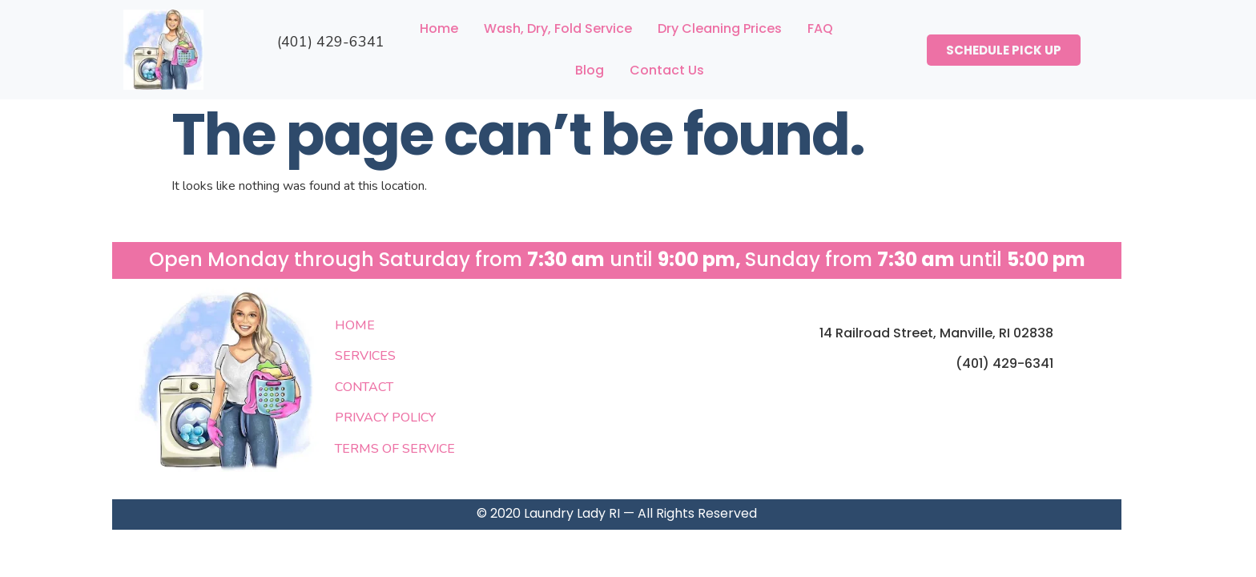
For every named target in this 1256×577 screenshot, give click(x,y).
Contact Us (667, 70)
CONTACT (364, 387)
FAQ (820, 28)
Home (439, 28)
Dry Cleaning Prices (720, 28)
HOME (355, 325)
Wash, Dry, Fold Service (558, 28)
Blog (589, 70)
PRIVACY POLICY (385, 417)
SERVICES (365, 356)
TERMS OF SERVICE (395, 449)
